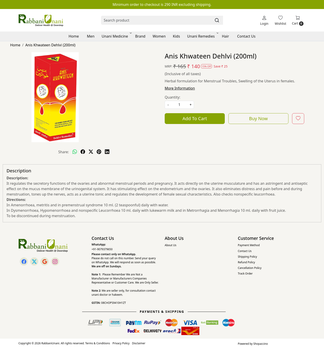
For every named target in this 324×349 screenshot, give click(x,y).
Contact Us (246, 36)
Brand (140, 36)
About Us (170, 245)
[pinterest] (99, 152)
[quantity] (179, 105)
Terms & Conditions (97, 343)
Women (159, 36)
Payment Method (249, 245)
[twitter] (91, 152)
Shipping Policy (247, 257)
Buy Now (258, 118)
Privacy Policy (121, 343)
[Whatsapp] (75, 152)
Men (90, 36)
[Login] (264, 20)
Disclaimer (138, 343)
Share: (63, 151)
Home (74, 36)
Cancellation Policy (249, 268)
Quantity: (172, 97)
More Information (180, 88)
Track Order (245, 273)
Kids (176, 36)
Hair (225, 36)
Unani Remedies (202, 36)
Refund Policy (246, 262)
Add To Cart (194, 118)
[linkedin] (107, 152)
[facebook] (83, 152)
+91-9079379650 (102, 249)
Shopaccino (260, 344)
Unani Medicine (116, 36)
